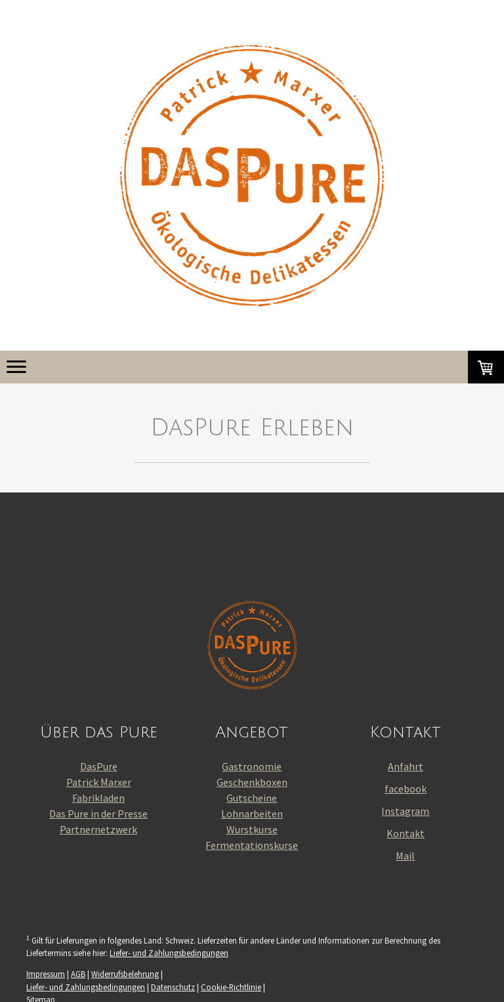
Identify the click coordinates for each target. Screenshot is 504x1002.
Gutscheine (251, 797)
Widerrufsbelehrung (125, 974)
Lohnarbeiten (252, 813)
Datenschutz (173, 987)
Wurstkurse (252, 829)
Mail (405, 855)
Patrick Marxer (98, 782)
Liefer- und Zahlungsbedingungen (169, 953)
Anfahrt (405, 766)
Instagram (405, 810)
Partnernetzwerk (98, 829)
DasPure (98, 766)
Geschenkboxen (252, 782)
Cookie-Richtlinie (231, 987)
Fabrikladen (98, 797)
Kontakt (406, 833)
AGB (78, 974)
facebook (406, 788)
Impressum (45, 974)
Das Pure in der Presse (98, 813)
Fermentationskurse (251, 845)
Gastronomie (252, 766)
